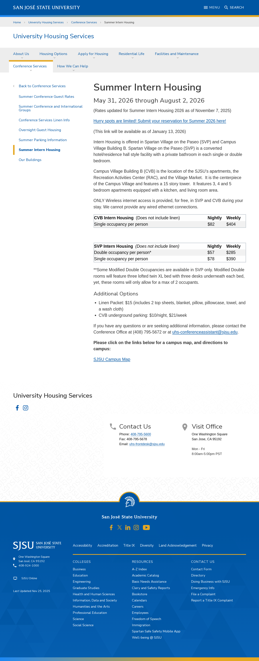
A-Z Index (139, 569)
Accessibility (82, 545)
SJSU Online (29, 578)
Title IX (129, 545)
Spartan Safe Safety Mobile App (156, 631)
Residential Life (131, 53)
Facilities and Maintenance (177, 53)
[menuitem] (22, 54)
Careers (137, 606)
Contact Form (201, 569)
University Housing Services (46, 22)
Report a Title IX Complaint (212, 600)
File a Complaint (203, 594)
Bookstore (139, 594)
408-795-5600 (141, 434)
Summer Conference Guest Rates (46, 96)
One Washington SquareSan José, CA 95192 (34, 559)
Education (80, 575)
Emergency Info (202, 588)
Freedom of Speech (146, 619)
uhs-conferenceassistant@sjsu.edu (205, 332)
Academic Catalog (145, 575)
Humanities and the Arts (91, 606)
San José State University (46, 7)
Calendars (139, 600)
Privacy (207, 545)
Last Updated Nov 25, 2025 (31, 591)
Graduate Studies (86, 588)
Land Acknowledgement (178, 545)
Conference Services (84, 22)
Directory (198, 575)
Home (17, 22)
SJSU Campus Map (112, 359)
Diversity (147, 545)
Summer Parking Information (43, 140)
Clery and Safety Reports (151, 588)
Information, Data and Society (95, 600)
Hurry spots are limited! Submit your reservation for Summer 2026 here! (160, 121)
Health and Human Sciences (94, 594)
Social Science (83, 625)
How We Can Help (72, 66)
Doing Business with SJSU (210, 581)
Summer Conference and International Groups (51, 108)
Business (79, 569)
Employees (140, 613)
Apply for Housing (93, 53)
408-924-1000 (29, 566)
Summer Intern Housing (119, 22)
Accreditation (107, 545)
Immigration (141, 625)
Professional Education (90, 613)
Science (78, 619)
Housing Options (53, 53)
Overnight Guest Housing (40, 130)
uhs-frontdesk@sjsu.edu (147, 444)
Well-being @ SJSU (147, 637)
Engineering (82, 581)
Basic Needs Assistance (149, 581)
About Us (21, 53)
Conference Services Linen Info (44, 120)
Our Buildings (30, 159)
